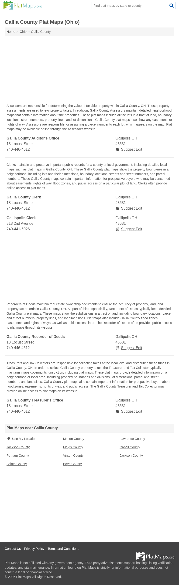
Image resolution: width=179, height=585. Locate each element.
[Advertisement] (89, 70)
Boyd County (72, 464)
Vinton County (73, 455)
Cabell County (130, 447)
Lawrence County (132, 439)
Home (11, 32)
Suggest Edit (128, 149)
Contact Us (13, 549)
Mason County (73, 439)
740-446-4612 (18, 149)
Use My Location (21, 439)
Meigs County (73, 447)
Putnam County (18, 455)
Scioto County (17, 464)
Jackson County (18, 447)
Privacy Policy (34, 549)
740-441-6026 (18, 229)
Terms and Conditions (63, 549)
